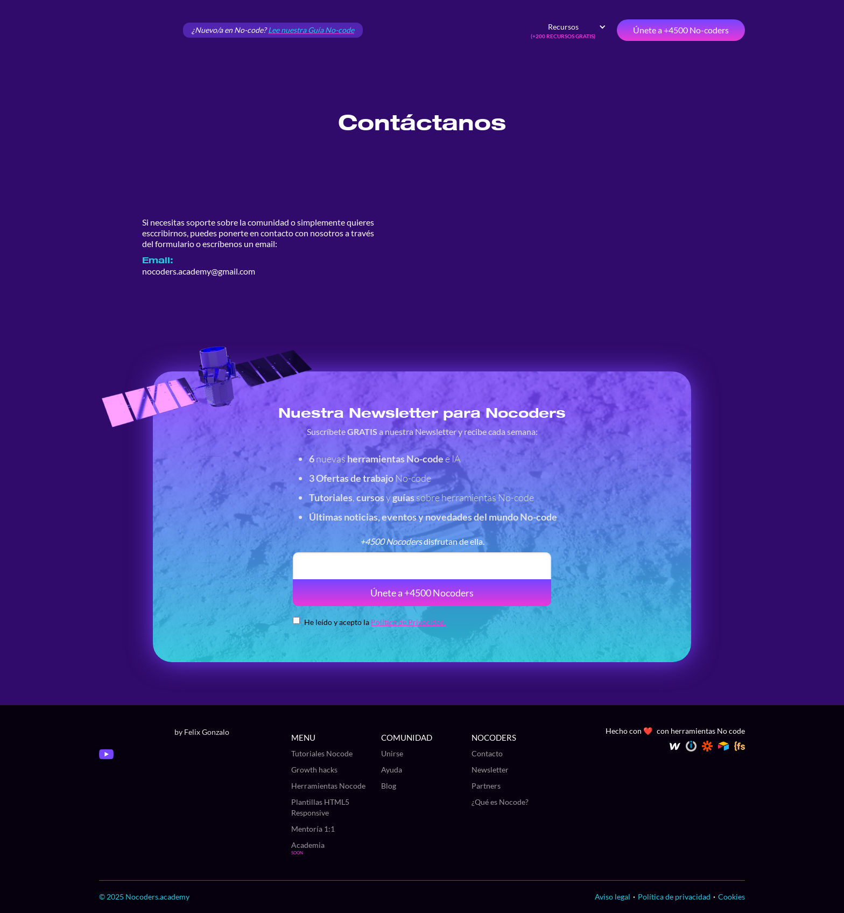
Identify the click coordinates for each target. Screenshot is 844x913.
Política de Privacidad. (408, 622)
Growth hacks (314, 769)
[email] (422, 565)
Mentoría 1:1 (313, 828)
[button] (568, 30)
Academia (308, 844)
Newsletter (490, 769)
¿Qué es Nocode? (500, 801)
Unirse (392, 753)
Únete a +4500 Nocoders (422, 593)
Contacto (487, 753)
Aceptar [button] (717, 870)
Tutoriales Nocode (322, 753)
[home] (136, 30)
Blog (388, 785)
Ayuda (391, 769)
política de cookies (742, 800)
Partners (486, 785)
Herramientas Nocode (328, 785)
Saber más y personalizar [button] (717, 895)
